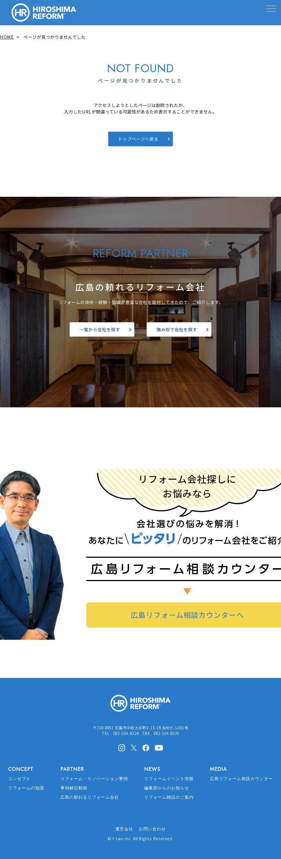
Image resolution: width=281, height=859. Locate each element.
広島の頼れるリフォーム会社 (89, 797)
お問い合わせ (152, 829)
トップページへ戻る (138, 139)
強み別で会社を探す (177, 329)
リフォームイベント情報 (169, 779)
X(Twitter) (134, 747)
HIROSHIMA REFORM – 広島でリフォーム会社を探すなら (44, 12)
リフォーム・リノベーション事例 (94, 779)
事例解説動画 (73, 788)
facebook (145, 747)
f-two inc (121, 838)
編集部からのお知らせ (166, 788)
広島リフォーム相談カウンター (241, 779)
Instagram (121, 747)
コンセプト (19, 779)
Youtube (159, 747)
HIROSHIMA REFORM (140, 705)
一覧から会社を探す (100, 329)
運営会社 (124, 829)
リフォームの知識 (26, 788)
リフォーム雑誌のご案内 (169, 797)
